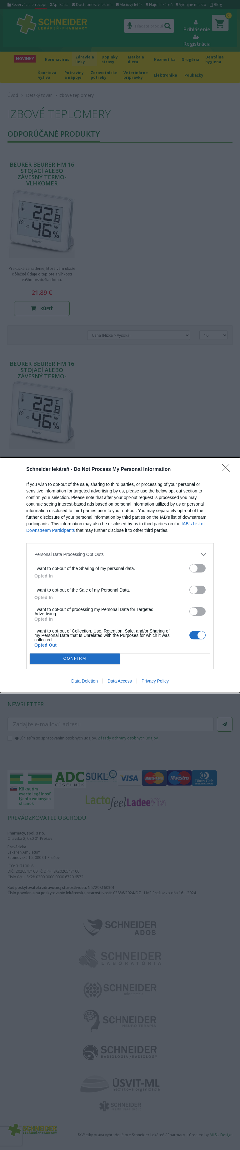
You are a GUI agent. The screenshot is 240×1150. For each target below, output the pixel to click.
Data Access (120, 680)
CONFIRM (75, 658)
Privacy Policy (155, 680)
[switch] (197, 568)
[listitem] (120, 554)
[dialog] (120, 575)
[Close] (228, 470)
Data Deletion (84, 680)
